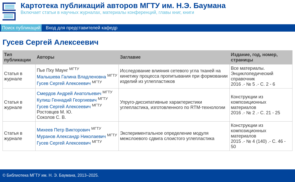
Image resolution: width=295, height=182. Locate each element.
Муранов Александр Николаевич (71, 136)
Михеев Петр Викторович (63, 129)
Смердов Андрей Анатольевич (69, 93)
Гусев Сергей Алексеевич (64, 83)
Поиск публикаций (21, 27)
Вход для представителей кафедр (81, 27)
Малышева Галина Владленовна (71, 76)
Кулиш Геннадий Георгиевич (67, 100)
